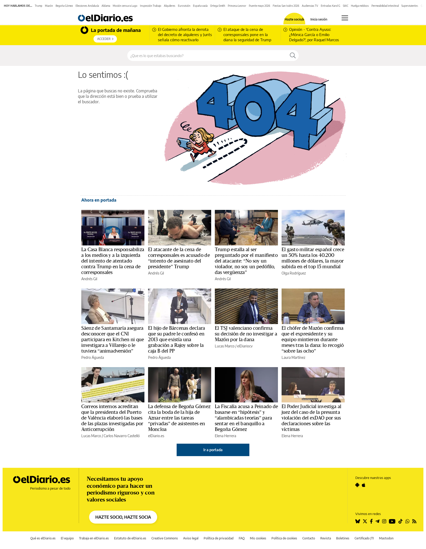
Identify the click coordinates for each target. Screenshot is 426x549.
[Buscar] (293, 55)
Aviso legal (190, 538)
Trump (38, 5)
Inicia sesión (318, 19)
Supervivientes (409, 5)
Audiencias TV (310, 5)
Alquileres (169, 5)
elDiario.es (156, 436)
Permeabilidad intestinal (385, 5)
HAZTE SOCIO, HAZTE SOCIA (123, 517)
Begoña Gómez (64, 5)
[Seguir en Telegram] (377, 521)
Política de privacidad (219, 538)
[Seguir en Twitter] (365, 521)
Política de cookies (284, 538)
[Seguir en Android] (357, 485)
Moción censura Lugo (125, 5)
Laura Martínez (293, 357)
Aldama (106, 5)
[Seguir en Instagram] (384, 521)
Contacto (308, 538)
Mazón (49, 5)
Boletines (342, 538)
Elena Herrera (225, 436)
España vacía (200, 5)
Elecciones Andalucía (87, 5)
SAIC (345, 5)
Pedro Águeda (92, 357)
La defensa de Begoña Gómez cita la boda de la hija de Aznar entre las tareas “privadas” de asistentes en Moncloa (179, 418)
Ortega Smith (217, 5)
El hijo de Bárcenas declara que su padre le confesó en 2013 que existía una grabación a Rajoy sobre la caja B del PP (176, 340)
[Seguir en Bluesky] (357, 521)
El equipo (67, 538)
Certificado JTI (364, 538)
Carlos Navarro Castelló (122, 436)
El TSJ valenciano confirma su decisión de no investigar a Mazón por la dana (246, 334)
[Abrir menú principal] (345, 18)
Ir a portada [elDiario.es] (213, 450)
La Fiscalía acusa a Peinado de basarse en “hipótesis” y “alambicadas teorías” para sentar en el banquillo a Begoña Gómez (246, 418)
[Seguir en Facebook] (371, 521)
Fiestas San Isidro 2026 (286, 5)
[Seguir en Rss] (414, 521)
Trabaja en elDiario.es (94, 538)
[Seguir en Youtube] (392, 521)
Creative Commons (164, 538)
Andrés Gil (89, 279)
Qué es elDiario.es (43, 538)
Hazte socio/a (294, 19)
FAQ (242, 538)
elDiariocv (244, 346)
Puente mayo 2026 (259, 5)
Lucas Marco (225, 346)
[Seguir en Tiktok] (400, 521)
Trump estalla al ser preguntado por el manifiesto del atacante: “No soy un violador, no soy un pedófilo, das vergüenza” (246, 261)
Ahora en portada (98, 200)
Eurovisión (184, 5)
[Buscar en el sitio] (207, 55)
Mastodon (386, 538)
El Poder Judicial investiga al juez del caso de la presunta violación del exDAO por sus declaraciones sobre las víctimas (312, 418)
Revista (325, 538)
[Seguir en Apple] (363, 485)
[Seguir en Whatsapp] (407, 521)
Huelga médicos (360, 5)
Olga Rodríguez (294, 273)
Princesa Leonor (237, 5)
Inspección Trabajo (150, 5)
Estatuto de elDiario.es (130, 538)
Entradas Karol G (330, 5)
